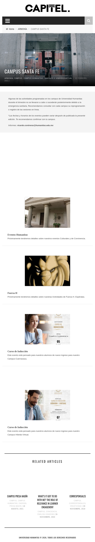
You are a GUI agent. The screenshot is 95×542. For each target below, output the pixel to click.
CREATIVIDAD (75, 506)
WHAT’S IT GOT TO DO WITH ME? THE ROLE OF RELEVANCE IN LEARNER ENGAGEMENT (47, 501)
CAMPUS (18, 78)
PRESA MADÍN (15, 506)
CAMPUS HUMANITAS (33, 78)
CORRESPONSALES (78, 496)
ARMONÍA (9, 78)
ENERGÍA (22, 503)
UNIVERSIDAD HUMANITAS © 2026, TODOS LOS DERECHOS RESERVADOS (47, 537)
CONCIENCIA (51, 511)
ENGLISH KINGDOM (46, 514)
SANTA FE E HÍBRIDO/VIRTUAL (58, 78)
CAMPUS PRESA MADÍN (17, 496)
